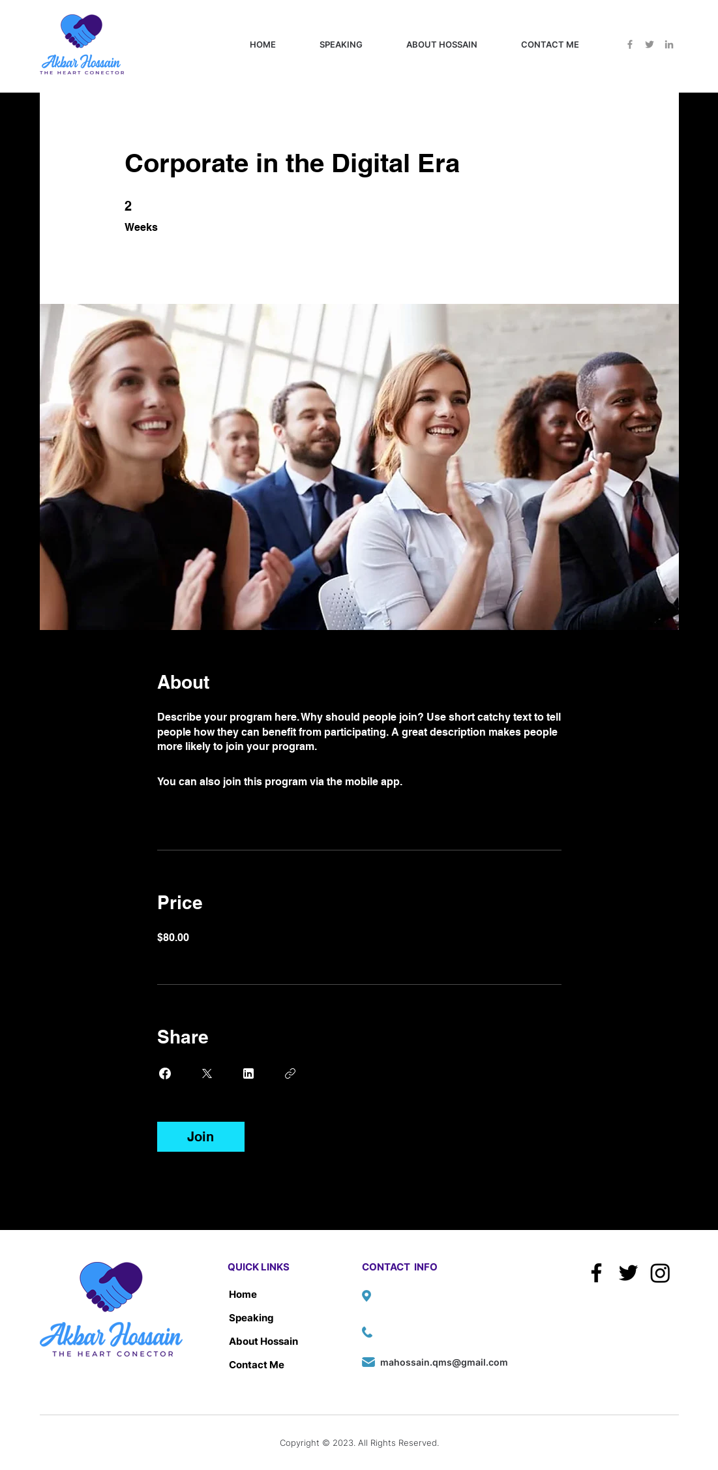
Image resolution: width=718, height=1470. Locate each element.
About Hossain (263, 1341)
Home (243, 1294)
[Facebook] (630, 44)
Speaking (251, 1318)
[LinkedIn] (669, 44)
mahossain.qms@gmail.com (444, 1362)
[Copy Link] (290, 1073)
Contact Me (256, 1364)
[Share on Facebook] (165, 1073)
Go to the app (438, 781)
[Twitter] (649, 44)
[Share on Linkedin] (248, 1073)
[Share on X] (207, 1073)
